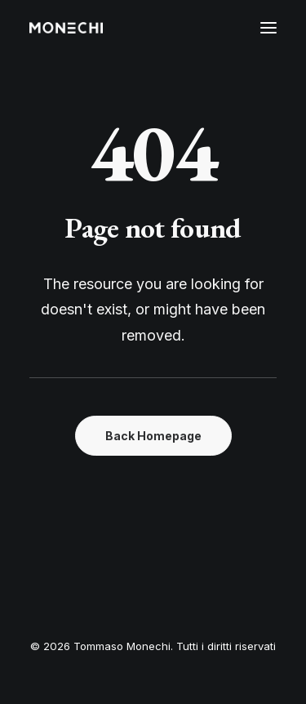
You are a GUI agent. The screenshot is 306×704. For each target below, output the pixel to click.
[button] (268, 28)
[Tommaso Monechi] (66, 27)
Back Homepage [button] (153, 436)
